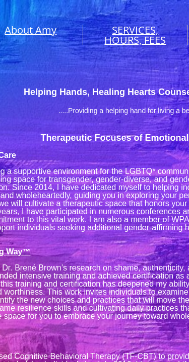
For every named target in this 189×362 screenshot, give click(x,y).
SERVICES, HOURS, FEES (135, 35)
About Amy (30, 30)
